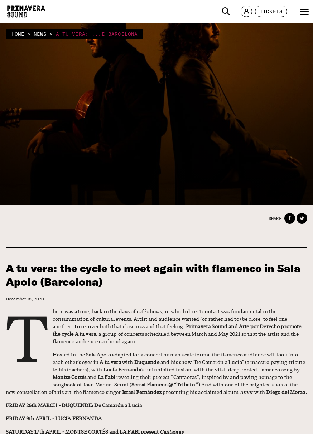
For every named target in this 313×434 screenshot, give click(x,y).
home (18, 34)
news (40, 34)
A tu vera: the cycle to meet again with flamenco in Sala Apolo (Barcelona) (153, 275)
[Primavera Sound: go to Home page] (26, 11)
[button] (226, 11)
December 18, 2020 (25, 299)
